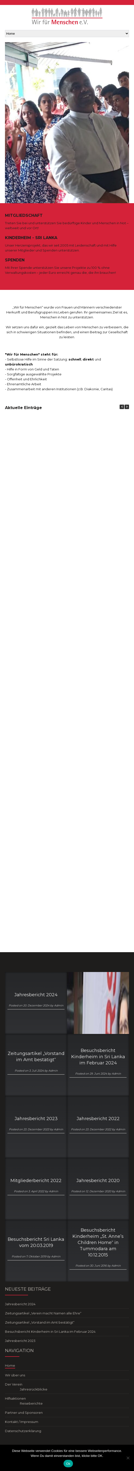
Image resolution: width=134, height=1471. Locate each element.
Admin (58, 1005)
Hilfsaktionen (15, 1398)
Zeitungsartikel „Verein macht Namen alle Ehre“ (43, 1313)
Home (10, 1365)
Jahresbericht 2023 (36, 1118)
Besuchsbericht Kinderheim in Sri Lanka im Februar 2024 (98, 1057)
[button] (127, 407)
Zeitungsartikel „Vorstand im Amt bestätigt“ (36, 1056)
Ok (68, 1464)
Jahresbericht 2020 (98, 1180)
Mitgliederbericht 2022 (36, 1180)
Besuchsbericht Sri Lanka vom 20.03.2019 (36, 1242)
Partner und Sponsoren (24, 1413)
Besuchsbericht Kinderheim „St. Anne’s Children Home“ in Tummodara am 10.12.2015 (98, 1242)
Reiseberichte (31, 1403)
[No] (127, 1457)
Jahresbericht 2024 (36, 995)
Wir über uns (15, 1375)
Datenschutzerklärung (23, 1431)
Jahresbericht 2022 (98, 1118)
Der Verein (13, 1384)
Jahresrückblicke (33, 1389)
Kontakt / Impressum (21, 1422)
